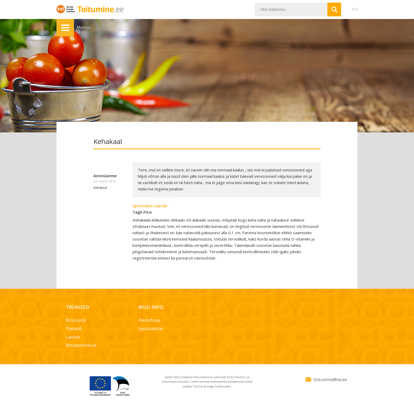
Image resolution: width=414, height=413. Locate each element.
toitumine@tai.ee (330, 379)
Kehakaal (100, 187)
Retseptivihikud (81, 345)
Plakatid (74, 329)
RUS (354, 9)
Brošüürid (76, 320)
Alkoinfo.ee (149, 320)
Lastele (73, 337)
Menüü (65, 27)
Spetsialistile (150, 329)
